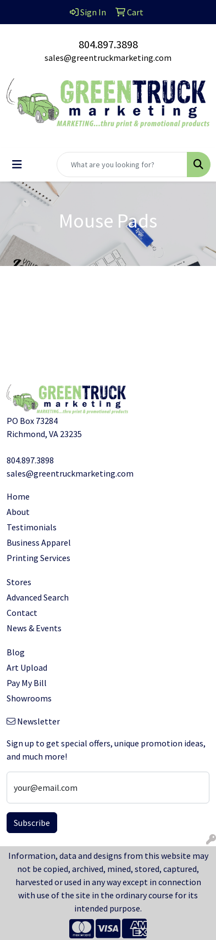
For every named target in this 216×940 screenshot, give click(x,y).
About (18, 511)
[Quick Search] (122, 164)
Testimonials (32, 527)
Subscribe (32, 822)
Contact (22, 612)
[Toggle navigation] (17, 164)
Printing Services (38, 557)
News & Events (34, 627)
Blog (16, 652)
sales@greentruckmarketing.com (108, 57)
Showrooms (29, 698)
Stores (19, 581)
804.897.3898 (108, 44)
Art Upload (27, 667)
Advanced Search (38, 597)
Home (18, 496)
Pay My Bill (27, 682)
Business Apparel (39, 542)
